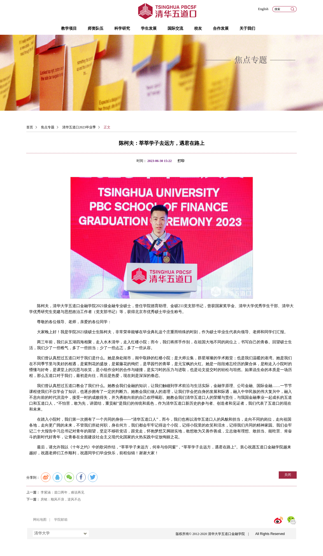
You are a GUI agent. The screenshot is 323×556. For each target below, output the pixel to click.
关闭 (287, 475)
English (263, 9)
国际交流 (175, 28)
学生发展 (149, 28)
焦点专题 (47, 127)
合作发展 (221, 28)
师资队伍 (95, 28)
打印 (181, 161)
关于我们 (247, 28)
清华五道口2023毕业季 (79, 127)
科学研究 (122, 28)
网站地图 (40, 520)
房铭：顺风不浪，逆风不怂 (61, 499)
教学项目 (69, 28)
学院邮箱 (61, 520)
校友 (198, 28)
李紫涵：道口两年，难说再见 (62, 492)
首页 (29, 127)
